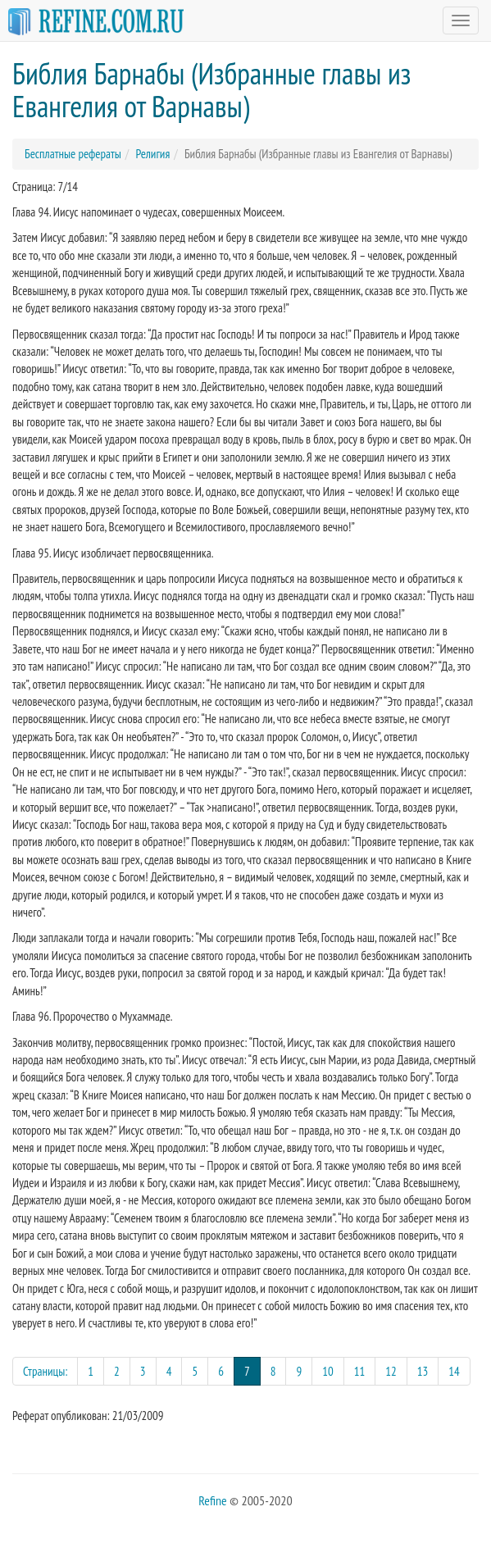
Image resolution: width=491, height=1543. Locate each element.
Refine (212, 1500)
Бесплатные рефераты (73, 154)
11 (360, 1371)
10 (328, 1371)
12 (391, 1371)
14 (454, 1371)
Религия (152, 154)
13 (423, 1371)
